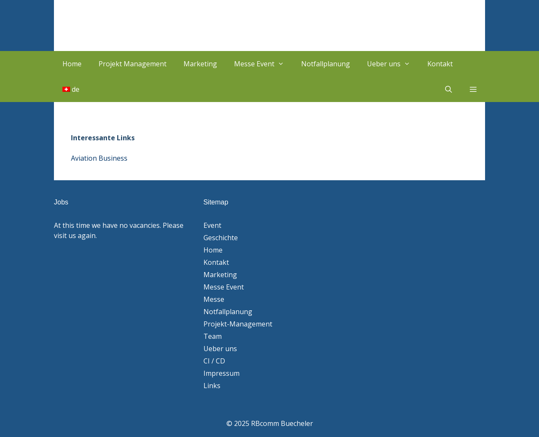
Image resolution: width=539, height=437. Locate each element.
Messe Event (263, 64)
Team (212, 336)
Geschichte (220, 237)
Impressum (221, 373)
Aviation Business (99, 158)
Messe (213, 299)
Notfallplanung (325, 63)
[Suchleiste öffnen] (448, 89)
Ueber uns (393, 64)
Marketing (200, 63)
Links (211, 385)
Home (72, 63)
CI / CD (214, 361)
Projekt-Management (237, 324)
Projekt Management (132, 63)
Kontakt (440, 63)
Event (212, 225)
